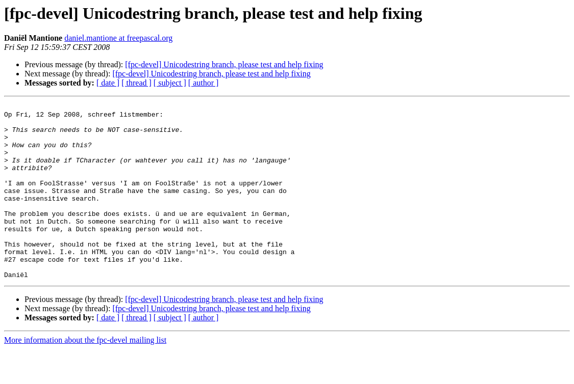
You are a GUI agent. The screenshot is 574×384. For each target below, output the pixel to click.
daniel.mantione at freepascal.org (118, 38)
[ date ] (107, 82)
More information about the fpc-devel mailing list (85, 375)
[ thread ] (136, 82)
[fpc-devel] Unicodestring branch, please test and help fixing (224, 64)
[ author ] (203, 82)
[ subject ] (170, 82)
